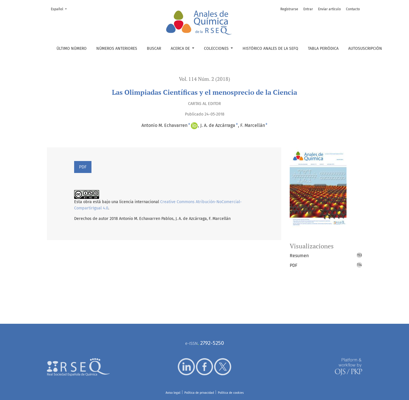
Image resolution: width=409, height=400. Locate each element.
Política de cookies (231, 393)
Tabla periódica (323, 48)
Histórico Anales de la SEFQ (270, 48)
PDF (83, 167)
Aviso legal (173, 393)
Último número (72, 48)
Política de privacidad (199, 393)
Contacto (353, 9)
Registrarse (289, 9)
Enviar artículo (329, 9)
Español (60, 8)
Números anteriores (116, 48)
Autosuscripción (365, 48)
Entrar (308, 9)
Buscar (154, 48)
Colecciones (217, 48)
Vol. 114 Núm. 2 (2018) (204, 79)
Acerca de (181, 48)
